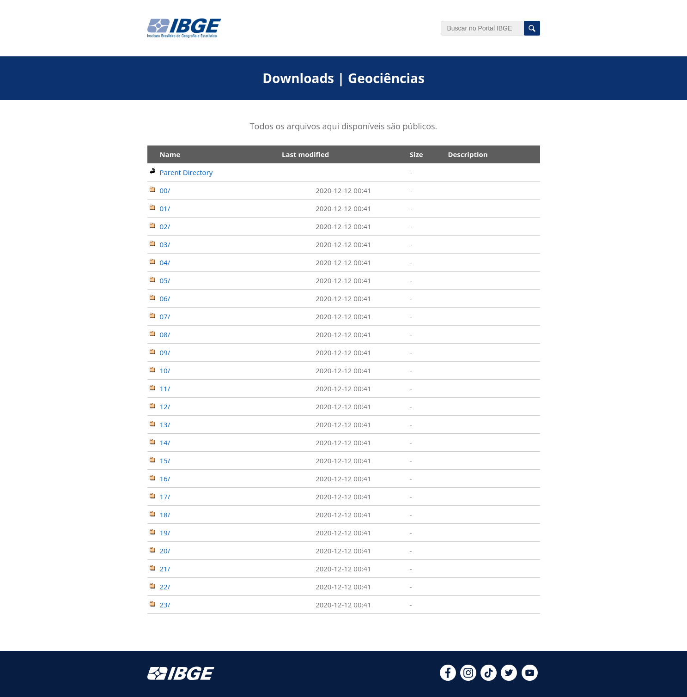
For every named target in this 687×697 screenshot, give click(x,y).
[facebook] (448, 678)
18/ (165, 514)
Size (416, 154)
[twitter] (509, 678)
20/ (165, 550)
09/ (165, 352)
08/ (165, 334)
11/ (165, 388)
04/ (165, 262)
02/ (165, 226)
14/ (165, 442)
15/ (165, 460)
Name (170, 154)
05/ (165, 280)
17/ (165, 496)
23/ (165, 604)
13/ (165, 424)
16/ (165, 478)
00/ (165, 190)
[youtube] (530, 678)
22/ (165, 586)
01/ (165, 208)
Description (467, 154)
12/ (165, 406)
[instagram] (468, 678)
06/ (165, 298)
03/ (165, 244)
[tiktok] (488, 678)
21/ (165, 568)
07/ (165, 316)
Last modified (305, 154)
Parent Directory (186, 172)
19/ (165, 532)
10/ (165, 370)
